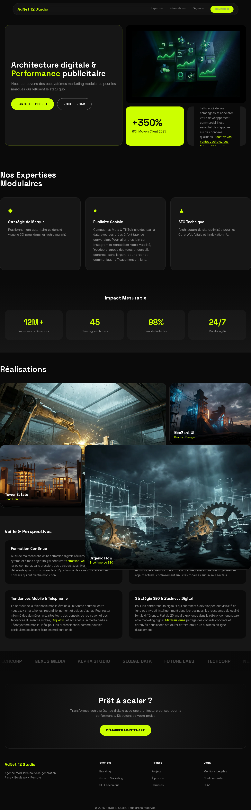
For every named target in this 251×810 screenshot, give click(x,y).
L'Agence (198, 8)
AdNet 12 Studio (32, 9)
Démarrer (222, 9)
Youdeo (99, 250)
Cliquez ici (58, 620)
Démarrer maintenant (125, 730)
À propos (158, 778)
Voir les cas (74, 104)
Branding (105, 771)
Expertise (157, 8)
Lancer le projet (32, 104)
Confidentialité (213, 778)
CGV (207, 785)
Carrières (158, 785)
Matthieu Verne (175, 620)
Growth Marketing (111, 778)
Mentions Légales (215, 771)
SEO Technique (109, 785)
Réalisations (178, 8)
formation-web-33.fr (80, 561)
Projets (156, 771)
